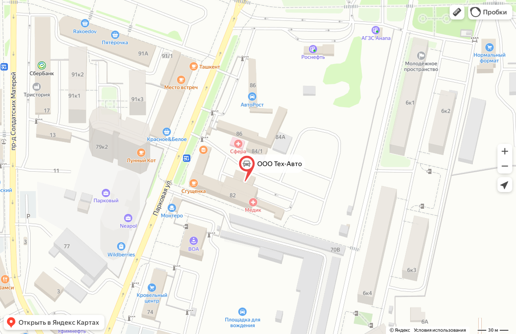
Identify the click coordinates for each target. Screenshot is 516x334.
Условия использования (440, 330)
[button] (457, 12)
